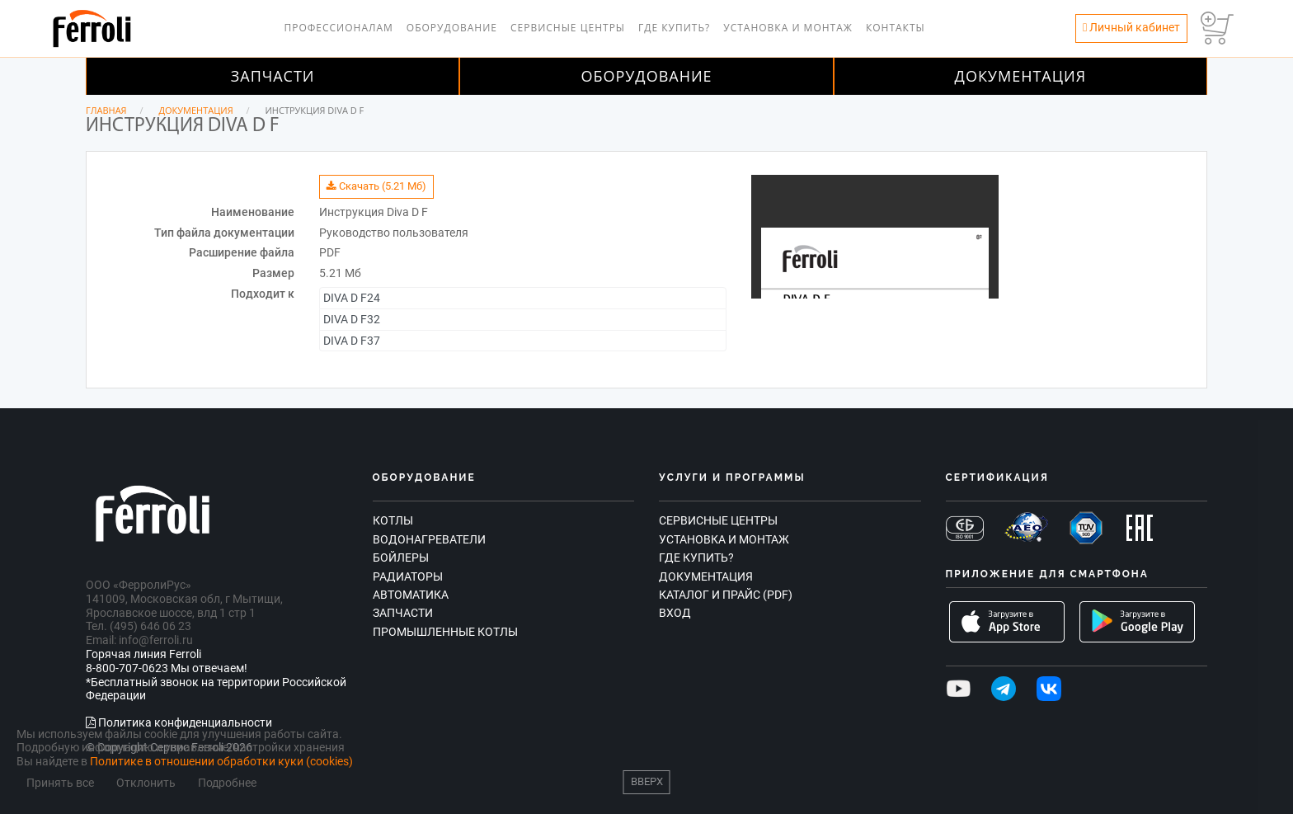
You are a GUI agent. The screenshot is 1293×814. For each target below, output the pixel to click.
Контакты (895, 28)
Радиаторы (408, 576)
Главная (106, 110)
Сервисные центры (567, 28)
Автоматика (411, 594)
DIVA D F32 (351, 319)
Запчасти (273, 76)
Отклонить (146, 783)
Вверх (647, 781)
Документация (1021, 76)
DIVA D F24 (351, 297)
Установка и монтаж (788, 28)
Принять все (60, 783)
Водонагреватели (429, 539)
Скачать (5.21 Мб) (376, 186)
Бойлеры (401, 557)
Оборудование (452, 28)
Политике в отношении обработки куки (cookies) (221, 761)
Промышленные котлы (445, 631)
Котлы (393, 520)
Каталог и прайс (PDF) (725, 594)
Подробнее (227, 783)
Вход (675, 612)
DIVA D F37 (351, 340)
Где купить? (674, 28)
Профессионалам (338, 28)
